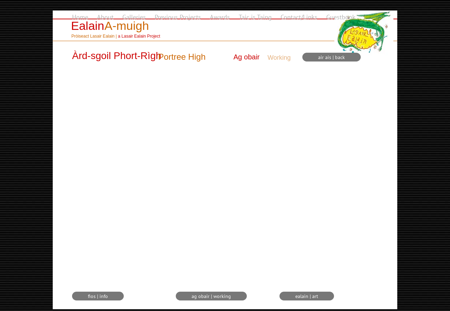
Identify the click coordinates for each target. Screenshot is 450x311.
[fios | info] (98, 296)
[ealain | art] (306, 296)
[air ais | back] (331, 57)
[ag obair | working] (211, 296)
